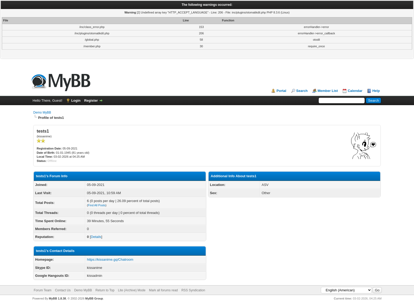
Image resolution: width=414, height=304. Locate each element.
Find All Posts (97, 205)
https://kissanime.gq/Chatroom (110, 259)
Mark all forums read (163, 290)
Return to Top (105, 290)
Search (302, 91)
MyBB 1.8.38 (57, 298)
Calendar (355, 91)
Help (376, 91)
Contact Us (62, 290)
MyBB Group (94, 298)
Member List (328, 91)
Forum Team (42, 290)
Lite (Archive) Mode (131, 290)
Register (91, 100)
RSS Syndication (193, 290)
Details (96, 237)
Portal (281, 91)
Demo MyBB (42, 112)
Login (76, 100)
